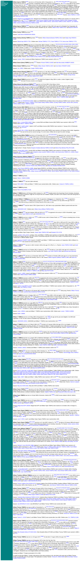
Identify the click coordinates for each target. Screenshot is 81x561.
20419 (16, 157)
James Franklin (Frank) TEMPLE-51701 (36, 56)
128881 (66, 520)
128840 (27, 25)
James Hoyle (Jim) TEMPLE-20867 (21, 368)
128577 (61, 14)
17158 (78, 285)
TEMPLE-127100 (21, 457)
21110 (41, 466)
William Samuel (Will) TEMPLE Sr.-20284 (41, 171)
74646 (61, 12)
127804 (65, 198)
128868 (52, 394)
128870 (44, 401)
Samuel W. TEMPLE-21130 (70, 513)
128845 (31, 65)
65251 (21, 143)
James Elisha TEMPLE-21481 (59, 21)
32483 (62, 1)
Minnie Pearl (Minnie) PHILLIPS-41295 (64, 148)
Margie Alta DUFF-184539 (23, 405)
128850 (36, 142)
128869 (45, 399)
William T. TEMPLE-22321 (27, 500)
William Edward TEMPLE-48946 (28, 274)
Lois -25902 (20, 68)
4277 (46, 261)
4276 (44, 261)
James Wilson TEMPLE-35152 (43, 21)
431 (57, 106)
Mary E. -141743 (19, 283)
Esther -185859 (21, 313)
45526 (25, 127)
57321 (65, 106)
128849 (36, 85)
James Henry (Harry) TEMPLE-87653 (59, 333)
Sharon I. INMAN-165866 (23, 178)
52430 (56, 388)
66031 (75, 459)
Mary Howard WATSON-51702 (55, 56)
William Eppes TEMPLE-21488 (35, 494)
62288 (46, 255)
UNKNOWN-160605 (29, 119)
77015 (68, 428)
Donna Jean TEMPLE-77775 (69, 41)
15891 (24, 181)
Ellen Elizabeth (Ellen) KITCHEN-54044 (27, 532)
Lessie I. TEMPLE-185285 (67, 311)
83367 (30, 85)
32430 (62, 106)
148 (40, 324)
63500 (67, 459)
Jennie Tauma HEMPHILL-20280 (25, 168)
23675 (21, 241)
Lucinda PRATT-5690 (22, 469)
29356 (41, 484)
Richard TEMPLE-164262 (47, 62)
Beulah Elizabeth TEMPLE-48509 (34, 457)
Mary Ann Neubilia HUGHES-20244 (56, 165)
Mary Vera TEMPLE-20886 (29, 374)
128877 (66, 474)
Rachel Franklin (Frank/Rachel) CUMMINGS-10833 (35, 425)
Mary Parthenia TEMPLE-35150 (59, 20)
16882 (24, 255)
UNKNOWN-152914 (22, 321)
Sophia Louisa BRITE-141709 (24, 286)
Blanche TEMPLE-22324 (69, 500)
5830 (27, 359)
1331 (59, 44)
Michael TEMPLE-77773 (44, 41)
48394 (60, 428)
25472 (43, 221)
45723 (35, 62)
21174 (78, 234)
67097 (59, 290)
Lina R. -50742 (21, 419)
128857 (46, 212)
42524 (24, 85)
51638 (26, 541)
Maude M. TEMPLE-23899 (63, 446)
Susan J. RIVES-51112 (28, 529)
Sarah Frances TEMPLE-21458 (43, 20)
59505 (59, 261)
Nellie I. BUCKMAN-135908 (60, 345)
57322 (25, 112)
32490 (27, 19)
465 (16, 241)
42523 (22, 85)
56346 (62, 359)
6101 (39, 14)
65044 (55, 134)
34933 (24, 541)
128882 (69, 526)
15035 (16, 85)
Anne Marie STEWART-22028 (63, 66)
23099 (24, 290)
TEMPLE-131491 (70, 327)
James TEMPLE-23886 (56, 441)
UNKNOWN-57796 (40, 214)
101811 (51, 350)
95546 (61, 410)
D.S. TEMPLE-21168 (73, 517)
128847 (36, 78)
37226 (59, 477)
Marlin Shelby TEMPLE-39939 (45, 102)
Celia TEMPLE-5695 (26, 472)
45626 (30, 157)
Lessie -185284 (21, 311)
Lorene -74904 (20, 356)
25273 (60, 488)
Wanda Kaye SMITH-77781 (24, 41)
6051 (50, 109)
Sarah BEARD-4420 (69, 466)
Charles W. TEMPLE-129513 (66, 184)
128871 (64, 410)
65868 (65, 264)
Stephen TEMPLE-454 (50, 392)
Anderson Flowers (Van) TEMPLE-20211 (36, 165)
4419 (24, 205)
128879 (27, 488)
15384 (60, 106)
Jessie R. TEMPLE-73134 (31, 102)
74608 (42, 294)
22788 (30, 218)
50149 (58, 520)
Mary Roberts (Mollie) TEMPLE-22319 (55, 498)
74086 (36, 37)
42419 (27, 157)
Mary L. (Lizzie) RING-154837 (24, 122)
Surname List (4, 3)
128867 (77, 363)
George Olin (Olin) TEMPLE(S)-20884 (50, 373)
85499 (47, 192)
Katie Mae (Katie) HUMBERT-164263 (65, 62)
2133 (58, 428)
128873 (22, 414)
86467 (57, 422)
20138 (57, 488)
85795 (24, 212)
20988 (29, 359)
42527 (27, 85)
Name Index (4, 4)
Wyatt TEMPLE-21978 (27, 214)
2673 (30, 508)
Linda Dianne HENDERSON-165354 (26, 34)
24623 (33, 156)
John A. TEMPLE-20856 (63, 97)
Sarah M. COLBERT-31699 (24, 240)
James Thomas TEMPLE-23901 (29, 448)
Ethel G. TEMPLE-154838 (26, 123)
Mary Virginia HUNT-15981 (36, 76)
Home (2, 1)
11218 (22, 470)
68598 (63, 520)
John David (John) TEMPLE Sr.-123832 (64, 152)
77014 (65, 428)
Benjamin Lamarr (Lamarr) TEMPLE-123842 (44, 152)
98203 (67, 44)
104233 (40, 331)
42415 (19, 157)
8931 (16, 541)
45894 (55, 72)
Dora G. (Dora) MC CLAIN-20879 (25, 370)
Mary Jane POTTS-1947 (48, 270)
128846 (61, 74)
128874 (65, 435)
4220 (57, 410)
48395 (63, 428)
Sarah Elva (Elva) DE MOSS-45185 (27, 353)
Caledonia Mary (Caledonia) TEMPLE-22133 (34, 292)
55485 (53, 359)
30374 (16, 406)
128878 (65, 477)
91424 (61, 44)
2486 (39, 302)
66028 (32, 459)
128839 (64, 12)
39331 (36, 71)
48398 (59, 434)
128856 (16, 201)
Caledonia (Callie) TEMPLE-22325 (21, 501)
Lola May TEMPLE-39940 (60, 102)
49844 (56, 261)
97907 (26, 72)
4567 (31, 428)
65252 (60, 137)
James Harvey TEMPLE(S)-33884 (35, 299)
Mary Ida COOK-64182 (23, 385)
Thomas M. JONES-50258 (58, 556)
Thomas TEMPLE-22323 (57, 500)
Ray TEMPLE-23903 (43, 448)
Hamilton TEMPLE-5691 (39, 470)
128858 (16, 213)
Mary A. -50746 (22, 416)
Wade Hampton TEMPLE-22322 (42, 500)
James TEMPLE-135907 (45, 345)
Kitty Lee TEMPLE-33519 (71, 485)
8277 (33, 71)
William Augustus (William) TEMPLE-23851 (58, 257)
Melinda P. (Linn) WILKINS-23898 (25, 445)
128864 (59, 337)
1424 (54, 337)
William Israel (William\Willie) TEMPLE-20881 (48, 371)
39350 (58, 474)
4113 (41, 302)
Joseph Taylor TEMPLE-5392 (42, 232)
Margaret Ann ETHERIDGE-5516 (25, 18)
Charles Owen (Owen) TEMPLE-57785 (45, 374)
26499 (33, 422)
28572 (50, 134)
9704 (39, 401)
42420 (48, 160)
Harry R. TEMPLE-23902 (50, 446)
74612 (37, 297)
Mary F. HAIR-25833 (18, 514)
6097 (47, 506)
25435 (27, 455)
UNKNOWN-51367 (22, 209)
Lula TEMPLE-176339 (25, 287)
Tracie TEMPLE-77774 (56, 41)
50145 (64, 526)
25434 (25, 455)
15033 (34, 83)
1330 (57, 44)
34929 (21, 541)
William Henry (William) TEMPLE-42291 (44, 209)
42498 (31, 31)
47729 (51, 359)
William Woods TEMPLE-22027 (45, 66)
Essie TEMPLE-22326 (35, 501)
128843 (76, 44)
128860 (32, 228)
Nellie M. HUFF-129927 (23, 126)
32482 (60, 1)
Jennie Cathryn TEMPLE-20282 (59, 171)
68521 (68, 106)
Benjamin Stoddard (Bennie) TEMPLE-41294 (42, 148)
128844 (40, 54)
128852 (33, 157)
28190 (24, 350)
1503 (26, 109)
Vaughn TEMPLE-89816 (37, 68)
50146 (52, 520)
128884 (29, 541)
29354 (55, 474)
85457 (65, 488)
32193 (50, 506)
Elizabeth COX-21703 (56, 232)
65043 (52, 134)
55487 (59, 359)
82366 (24, 261)
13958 (30, 169)
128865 (58, 340)
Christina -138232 (21, 347)
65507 (38, 461)
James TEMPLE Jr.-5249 (73, 15)
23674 (18, 241)
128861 (65, 261)
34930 (16, 546)
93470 (24, 244)
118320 (63, 474)
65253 (24, 151)
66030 (72, 459)
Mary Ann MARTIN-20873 (39, 368)
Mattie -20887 (20, 377)
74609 (45, 294)
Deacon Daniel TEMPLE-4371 (54, 466)
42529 (71, 94)
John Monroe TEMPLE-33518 (57, 485)
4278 (49, 261)
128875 (34, 446)
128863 (56, 337)
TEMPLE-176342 (74, 282)
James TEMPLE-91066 (67, 245)
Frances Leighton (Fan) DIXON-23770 (26, 483)
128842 (73, 44)
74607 (40, 294)
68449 (61, 520)
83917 (24, 221)
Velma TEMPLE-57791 (61, 374)
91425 (64, 44)
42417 (24, 157)
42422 (39, 169)
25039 (48, 249)
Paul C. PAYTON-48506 (42, 455)
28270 (51, 261)
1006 (31, 137)
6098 (32, 508)
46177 (54, 261)
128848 (33, 85)
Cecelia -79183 (21, 59)
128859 (35, 216)
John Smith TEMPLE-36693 (55, 251)
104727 (58, 379)
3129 (40, 229)
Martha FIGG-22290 (50, 494)
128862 (48, 316)
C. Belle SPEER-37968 (51, 299)
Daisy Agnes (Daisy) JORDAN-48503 (26, 450)
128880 (24, 513)
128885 (32, 541)
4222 (59, 410)
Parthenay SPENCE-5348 (21, 16)
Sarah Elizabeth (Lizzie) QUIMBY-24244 (37, 383)
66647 (55, 379)
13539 (65, 71)
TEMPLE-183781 (17, 403)
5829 (48, 359)
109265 (26, 388)
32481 (27, 1)
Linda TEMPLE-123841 (27, 153)
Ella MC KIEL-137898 (22, 130)
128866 (54, 350)
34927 (18, 541)
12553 (64, 459)
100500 (71, 428)
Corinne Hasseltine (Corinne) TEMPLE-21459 (28, 22)
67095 (62, 488)
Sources (3, 5)
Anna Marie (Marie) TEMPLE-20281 (21, 171)
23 (50, 342)
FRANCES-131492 (17, 328)
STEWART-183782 (28, 403)
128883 (42, 536)
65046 (23, 139)
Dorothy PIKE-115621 (22, 150)
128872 (67, 410)
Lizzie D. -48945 (21, 273)
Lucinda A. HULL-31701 (23, 235)
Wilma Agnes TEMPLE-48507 (56, 455)
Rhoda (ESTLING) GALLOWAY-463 (66, 392)
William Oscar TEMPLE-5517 (28, 21)
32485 (68, 1)
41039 (67, 53)
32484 (65, 1)
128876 (49, 464)
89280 (62, 261)
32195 (52, 506)
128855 (50, 200)
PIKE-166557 (20, 184)
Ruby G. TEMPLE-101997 (27, 103)
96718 (65, 432)
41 (51, 337)
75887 (52, 221)
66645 (52, 379)
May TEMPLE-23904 (53, 448)
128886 (36, 541)
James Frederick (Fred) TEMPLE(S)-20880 (26, 371)
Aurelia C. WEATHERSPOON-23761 (32, 481)
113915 (71, 390)
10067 (30, 422)
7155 (38, 277)
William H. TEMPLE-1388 (33, 270)
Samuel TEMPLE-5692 (51, 470)
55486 (56, 359)
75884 (49, 221)
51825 (60, 474)
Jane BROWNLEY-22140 (23, 504)
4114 (55, 306)
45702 (46, 221)
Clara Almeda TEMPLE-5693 (64, 470)
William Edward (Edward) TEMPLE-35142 (52, 37)
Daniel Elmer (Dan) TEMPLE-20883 (31, 373)
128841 (69, 44)
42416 (22, 157)
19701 (19, 85)
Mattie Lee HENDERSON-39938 (25, 101)
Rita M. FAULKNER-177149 (24, 189)
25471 (41, 221)
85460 (68, 488)
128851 (24, 143)
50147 (55, 520)
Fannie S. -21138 (21, 517)
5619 (36, 277)
